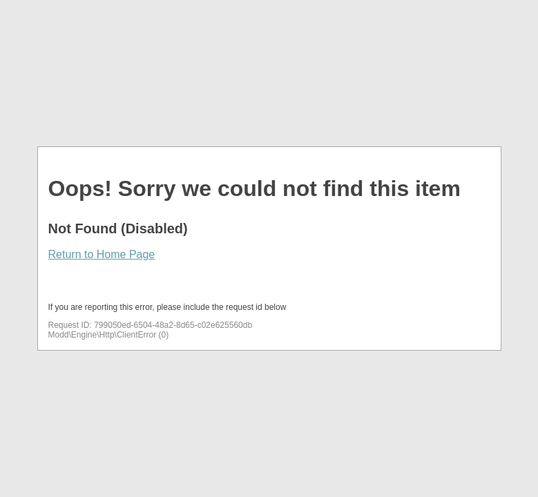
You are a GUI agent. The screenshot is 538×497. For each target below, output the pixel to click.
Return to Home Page (101, 254)
